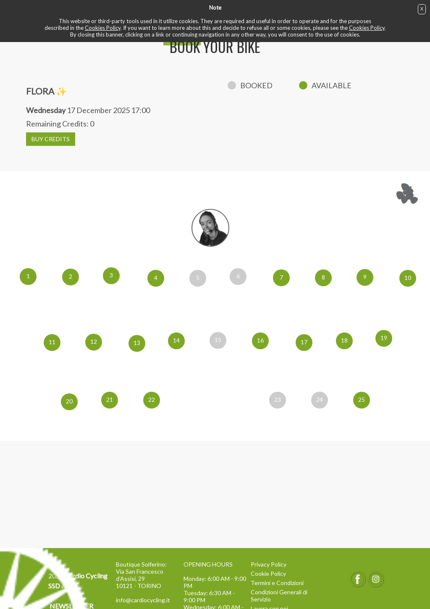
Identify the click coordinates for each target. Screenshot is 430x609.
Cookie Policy (268, 573)
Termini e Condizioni (277, 582)
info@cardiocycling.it (143, 600)
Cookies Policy (103, 27)
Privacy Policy (268, 564)
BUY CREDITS (50, 138)
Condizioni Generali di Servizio (279, 595)
